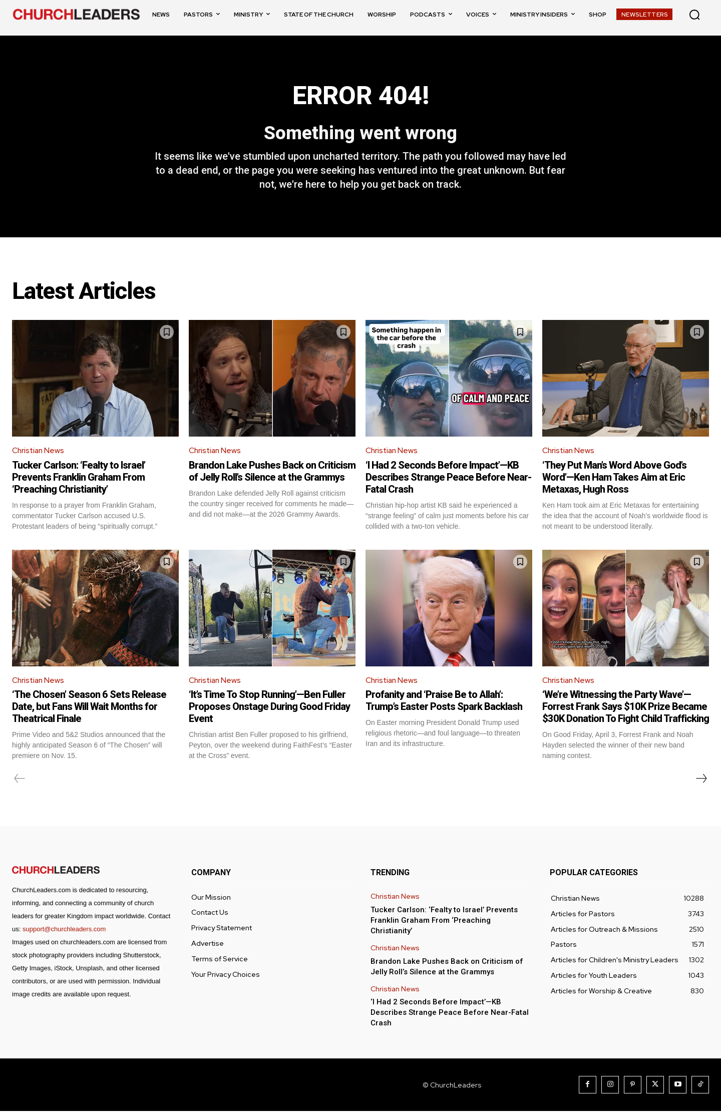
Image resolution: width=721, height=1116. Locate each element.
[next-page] (701, 783)
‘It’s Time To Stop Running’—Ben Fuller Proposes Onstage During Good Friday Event (269, 711)
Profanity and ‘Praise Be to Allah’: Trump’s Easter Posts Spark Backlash (444, 705)
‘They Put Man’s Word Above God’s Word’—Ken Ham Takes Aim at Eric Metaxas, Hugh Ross (614, 481)
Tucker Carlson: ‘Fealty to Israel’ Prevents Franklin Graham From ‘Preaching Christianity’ (78, 481)
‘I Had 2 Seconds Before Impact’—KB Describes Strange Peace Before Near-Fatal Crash (448, 481)
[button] (694, 14)
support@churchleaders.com (64, 934)
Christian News (39, 455)
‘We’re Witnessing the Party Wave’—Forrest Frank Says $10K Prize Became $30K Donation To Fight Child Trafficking (625, 711)
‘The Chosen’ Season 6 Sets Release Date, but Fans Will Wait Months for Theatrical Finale (89, 711)
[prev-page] (20, 783)
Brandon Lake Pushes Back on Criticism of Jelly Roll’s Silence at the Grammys (272, 475)
